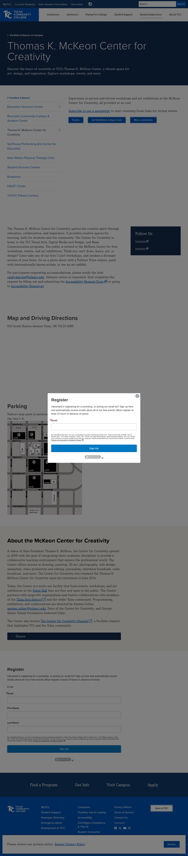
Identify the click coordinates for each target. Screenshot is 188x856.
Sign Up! (94, 448)
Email (54, 420)
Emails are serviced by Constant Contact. (66, 440)
